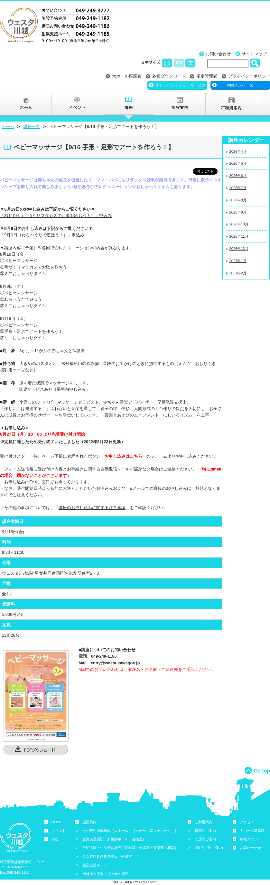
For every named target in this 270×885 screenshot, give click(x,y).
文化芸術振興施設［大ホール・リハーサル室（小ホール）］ (130, 831)
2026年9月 (238, 212)
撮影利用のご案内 (209, 848)
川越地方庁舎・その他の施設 (105, 874)
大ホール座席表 (126, 76)
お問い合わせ (218, 53)
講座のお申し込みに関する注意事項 (92, 507)
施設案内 (89, 822)
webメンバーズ (240, 85)
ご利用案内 (203, 822)
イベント (58, 831)
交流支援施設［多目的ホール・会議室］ (114, 839)
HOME (56, 822)
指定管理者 (206, 76)
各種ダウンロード (169, 76)
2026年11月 (238, 236)
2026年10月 (238, 224)
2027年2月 (238, 273)
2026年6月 (238, 176)
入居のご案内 (205, 839)
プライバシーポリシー (249, 76)
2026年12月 (238, 249)
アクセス (247, 822)
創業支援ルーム (94, 865)
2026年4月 (238, 151)
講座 (55, 839)
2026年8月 (238, 200)
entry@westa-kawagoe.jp (115, 663)
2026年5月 (238, 163)
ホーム (8, 126)
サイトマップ (254, 53)
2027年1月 (238, 261)
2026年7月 (238, 188)
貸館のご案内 (205, 831)
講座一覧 (31, 126)
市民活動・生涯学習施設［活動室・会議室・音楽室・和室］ (130, 848)
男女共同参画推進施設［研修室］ (108, 856)
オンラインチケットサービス (180, 85)
